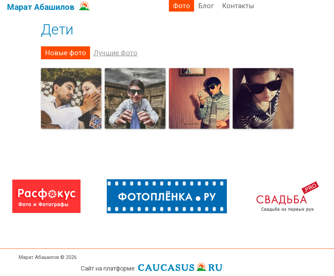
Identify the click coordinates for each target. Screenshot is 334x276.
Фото (181, 6)
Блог (206, 6)
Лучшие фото (115, 53)
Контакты (238, 6)
